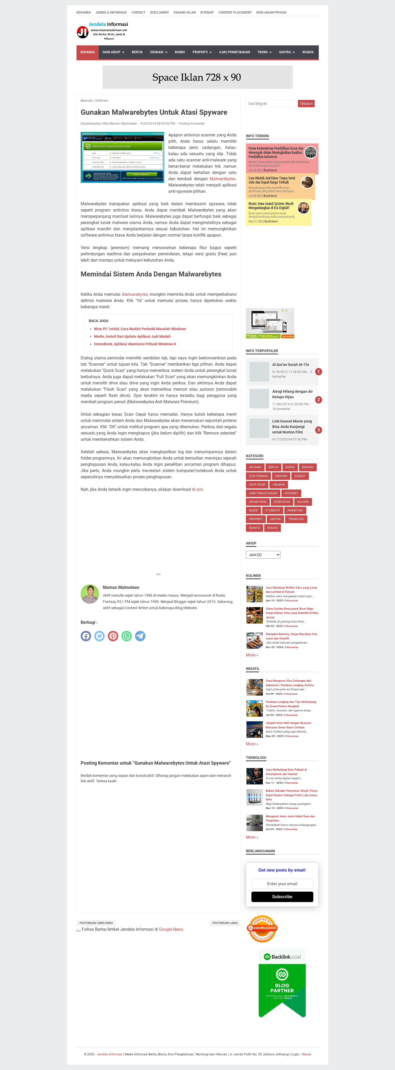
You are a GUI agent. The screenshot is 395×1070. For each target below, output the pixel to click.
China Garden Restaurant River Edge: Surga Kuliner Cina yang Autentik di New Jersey (292, 613)
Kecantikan (258, 502)
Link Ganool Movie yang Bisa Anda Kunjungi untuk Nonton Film (292, 426)
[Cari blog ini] (271, 103)
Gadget (300, 476)
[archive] (263, 555)
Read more (270, 170)
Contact (138, 12)
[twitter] (99, 636)
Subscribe (282, 896)
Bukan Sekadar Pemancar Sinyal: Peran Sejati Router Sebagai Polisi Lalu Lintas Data (291, 795)
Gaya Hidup (111, 52)
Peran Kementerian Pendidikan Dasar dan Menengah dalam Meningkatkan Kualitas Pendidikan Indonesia (276, 152)
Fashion (281, 476)
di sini (197, 489)
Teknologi (296, 519)
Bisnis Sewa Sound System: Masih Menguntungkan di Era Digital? (271, 206)
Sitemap (207, 12)
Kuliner (303, 502)
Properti (200, 52)
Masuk (306, 1054)
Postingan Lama (225, 923)
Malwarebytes (222, 178)
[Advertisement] (158, 533)
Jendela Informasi (111, 12)
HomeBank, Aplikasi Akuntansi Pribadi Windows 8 (135, 344)
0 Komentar (291, 600)
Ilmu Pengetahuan (234, 52)
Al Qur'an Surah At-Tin (290, 364)
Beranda (83, 12)
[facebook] (86, 636)
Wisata (308, 52)
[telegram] (140, 636)
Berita (137, 52)
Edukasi (156, 52)
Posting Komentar (192, 123)
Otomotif (272, 510)
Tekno (263, 52)
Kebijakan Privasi (271, 12)
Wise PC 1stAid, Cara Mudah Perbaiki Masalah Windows (140, 329)
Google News (171, 929)
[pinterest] (113, 636)
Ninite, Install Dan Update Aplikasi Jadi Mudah (132, 336)
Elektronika (258, 476)
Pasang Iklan (185, 12)
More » (252, 654)
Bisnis (180, 52)
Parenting (295, 510)
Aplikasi (255, 467)
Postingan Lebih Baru (96, 923)
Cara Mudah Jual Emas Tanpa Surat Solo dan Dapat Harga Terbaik (272, 180)
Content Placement (235, 12)
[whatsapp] (126, 636)
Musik (253, 510)
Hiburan (279, 484)
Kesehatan (282, 502)
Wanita (254, 528)
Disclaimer (159, 12)
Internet (291, 493)
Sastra (285, 52)
